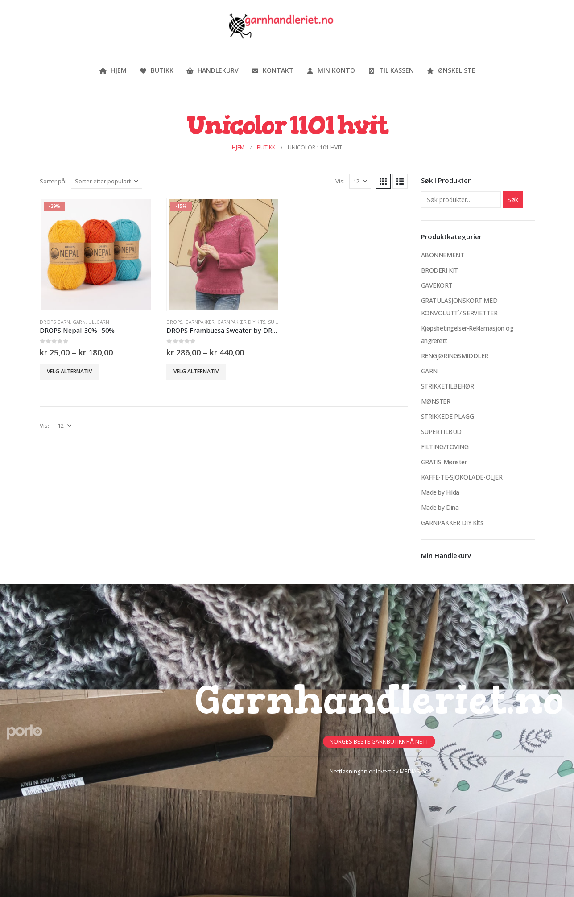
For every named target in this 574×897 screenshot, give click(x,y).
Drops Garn (55, 322)
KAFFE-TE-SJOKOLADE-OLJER (462, 477)
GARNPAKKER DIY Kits (241, 322)
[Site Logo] (280, 27)
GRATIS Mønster (444, 462)
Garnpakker (200, 322)
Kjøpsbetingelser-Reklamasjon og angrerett (467, 334)
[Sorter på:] (106, 181)
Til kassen (391, 70)
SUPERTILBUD (441, 431)
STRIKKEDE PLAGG (447, 416)
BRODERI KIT (439, 270)
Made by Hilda (440, 492)
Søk (513, 199)
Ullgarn (98, 322)
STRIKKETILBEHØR (447, 386)
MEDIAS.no (414, 771)
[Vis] (360, 181)
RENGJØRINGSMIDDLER (454, 355)
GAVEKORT (437, 285)
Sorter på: (53, 181)
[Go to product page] (96, 254)
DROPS (174, 322)
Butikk (156, 70)
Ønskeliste (450, 70)
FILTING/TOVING (445, 446)
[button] (383, 181)
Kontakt (272, 70)
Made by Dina (440, 507)
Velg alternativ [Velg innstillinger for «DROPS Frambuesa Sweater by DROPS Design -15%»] (196, 371)
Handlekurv (212, 70)
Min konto (330, 70)
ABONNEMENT (442, 255)
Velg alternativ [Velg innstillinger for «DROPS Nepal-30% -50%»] (69, 371)
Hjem (113, 70)
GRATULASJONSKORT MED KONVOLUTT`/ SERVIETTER (459, 306)
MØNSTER (435, 401)
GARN (79, 322)
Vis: (340, 181)
